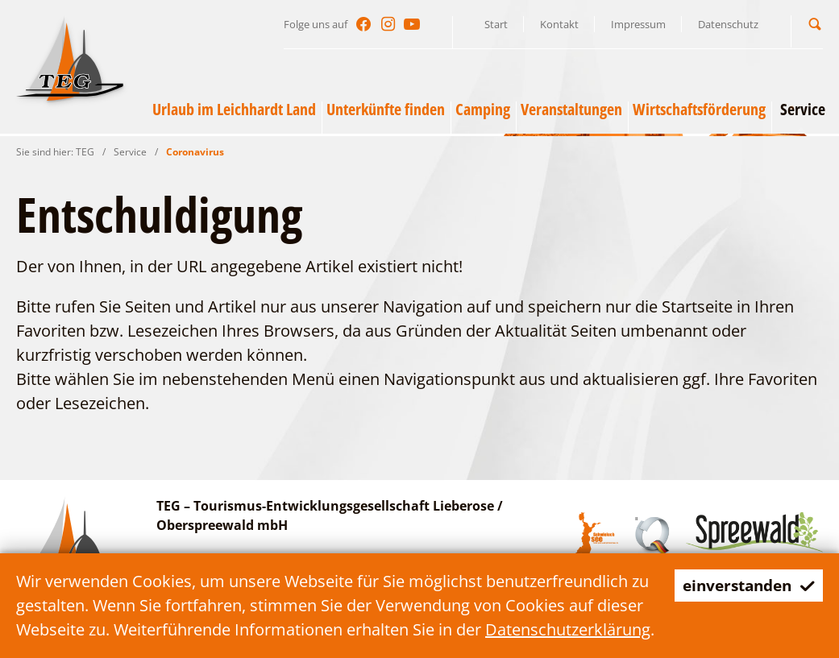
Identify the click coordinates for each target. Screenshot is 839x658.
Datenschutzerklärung (567, 629)
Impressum (638, 24)
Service (130, 152)
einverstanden (744, 585)
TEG (85, 152)
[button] (815, 23)
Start (496, 24)
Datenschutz (728, 24)
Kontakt (559, 24)
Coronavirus (195, 152)
